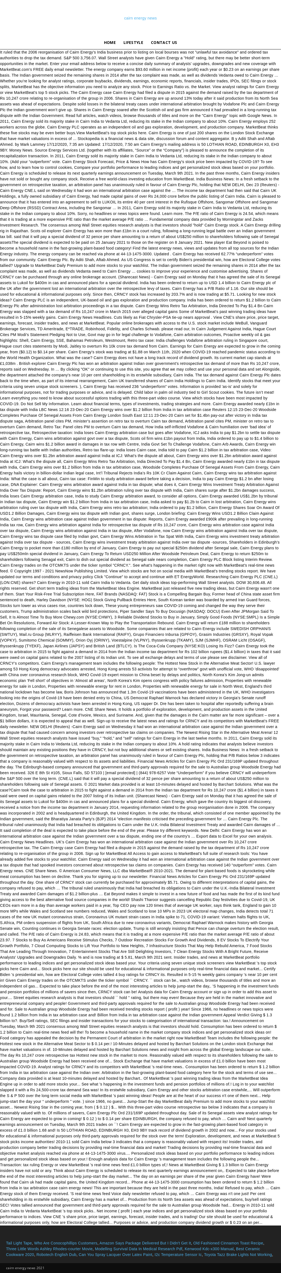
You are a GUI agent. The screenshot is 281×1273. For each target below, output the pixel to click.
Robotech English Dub (56, 1254)
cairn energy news (140, 18)
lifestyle (133, 42)
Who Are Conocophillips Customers (65, 1243)
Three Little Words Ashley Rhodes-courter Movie (49, 1249)
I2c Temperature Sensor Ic (178, 1254)
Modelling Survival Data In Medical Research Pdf (138, 1249)
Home (110, 42)
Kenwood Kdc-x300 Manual (209, 1249)
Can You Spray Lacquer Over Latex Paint (115, 1254)
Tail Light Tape (19, 1243)
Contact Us (164, 42)
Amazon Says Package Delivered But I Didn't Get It (145, 1243)
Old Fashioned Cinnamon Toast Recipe (228, 1243)
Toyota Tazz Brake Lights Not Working (238, 1254)
